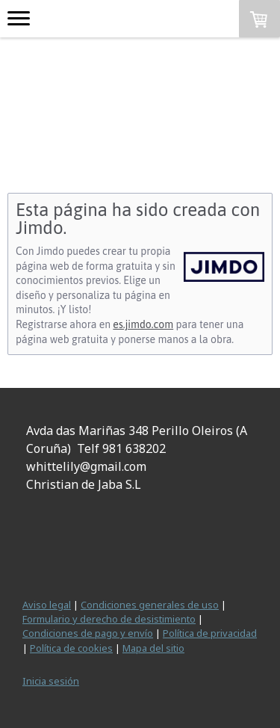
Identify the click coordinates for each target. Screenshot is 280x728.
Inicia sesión (50, 681)
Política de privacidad (210, 633)
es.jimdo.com (143, 324)
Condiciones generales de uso (150, 604)
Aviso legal (46, 604)
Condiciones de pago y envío (87, 633)
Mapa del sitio (153, 648)
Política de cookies (71, 648)
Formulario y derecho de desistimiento (109, 619)
